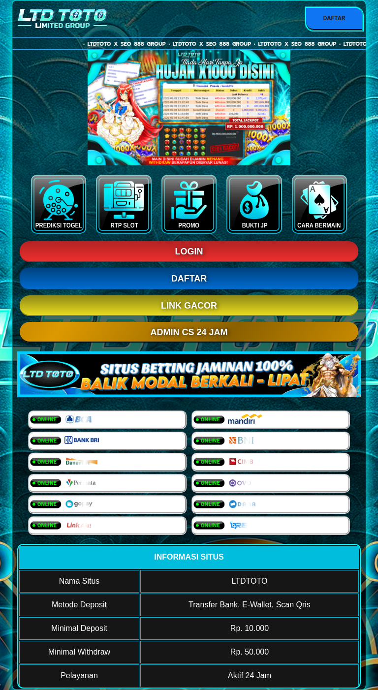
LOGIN (189, 251)
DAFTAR (334, 18)
